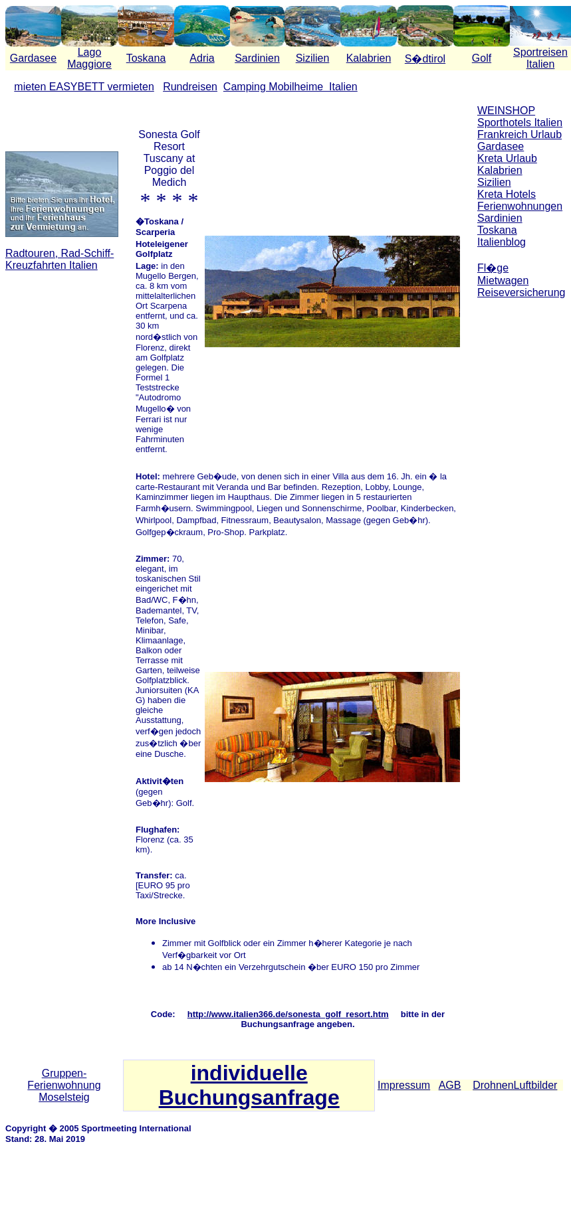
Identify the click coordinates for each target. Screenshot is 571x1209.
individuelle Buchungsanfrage (249, 1085)
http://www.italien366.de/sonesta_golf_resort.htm (288, 1014)
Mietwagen (502, 280)
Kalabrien (369, 58)
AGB (450, 1085)
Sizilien (313, 58)
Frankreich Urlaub (519, 134)
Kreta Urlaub (507, 158)
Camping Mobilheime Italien (290, 86)
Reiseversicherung (521, 292)
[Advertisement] (521, 352)
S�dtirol (425, 58)
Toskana (146, 58)
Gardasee (33, 58)
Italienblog (501, 242)
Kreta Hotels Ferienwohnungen (519, 200)
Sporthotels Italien (519, 122)
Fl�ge (493, 268)
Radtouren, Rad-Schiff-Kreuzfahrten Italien (59, 259)
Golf (481, 58)
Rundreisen (190, 86)
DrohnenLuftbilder (515, 1085)
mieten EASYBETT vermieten (84, 86)
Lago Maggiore (89, 58)
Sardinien (257, 58)
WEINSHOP (506, 110)
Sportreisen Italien (540, 58)
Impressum (404, 1085)
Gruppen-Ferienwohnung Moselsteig (63, 1085)
